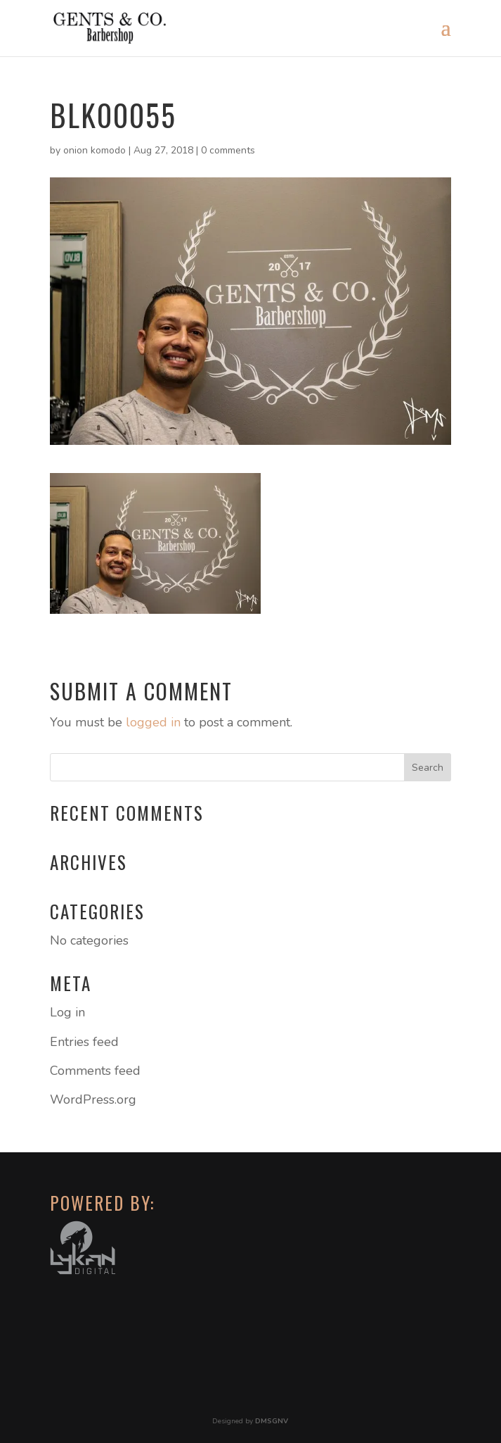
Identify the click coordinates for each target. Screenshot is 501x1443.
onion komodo (94, 150)
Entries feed (84, 1041)
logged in (153, 722)
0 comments (228, 150)
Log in (67, 1012)
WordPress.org (93, 1099)
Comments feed (95, 1070)
